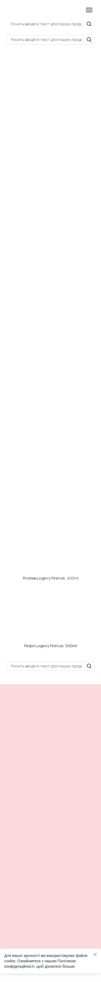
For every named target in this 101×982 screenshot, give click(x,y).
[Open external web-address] (50, 548)
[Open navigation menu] (89, 10)
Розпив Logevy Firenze (44, 578)
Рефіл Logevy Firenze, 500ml (50, 646)
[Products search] (50, 24)
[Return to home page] (28, 10)
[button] (89, 24)
